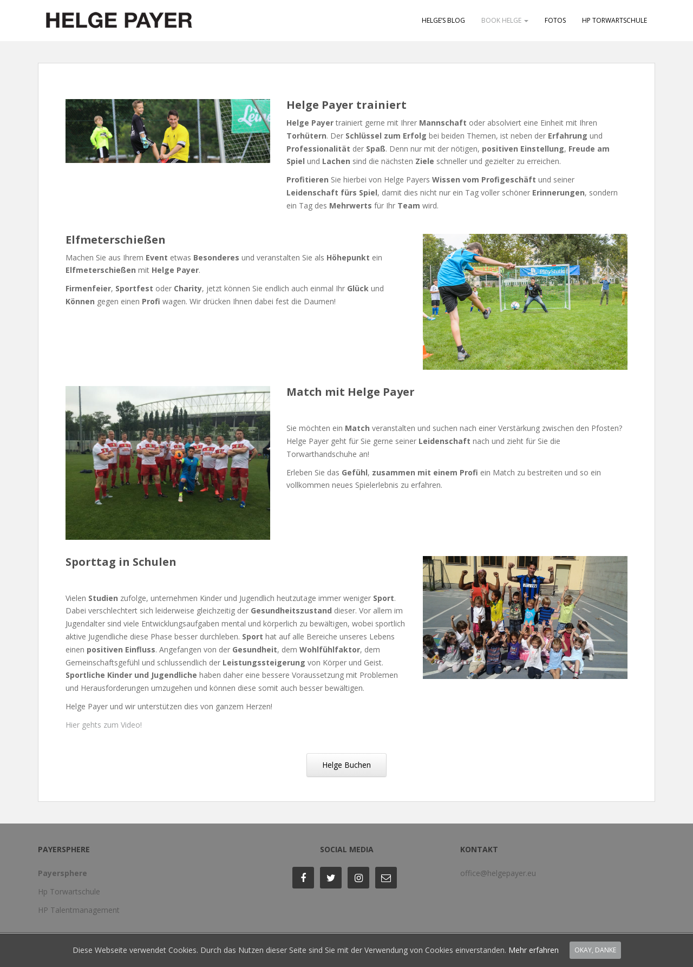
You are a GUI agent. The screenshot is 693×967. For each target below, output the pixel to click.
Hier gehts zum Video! (104, 725)
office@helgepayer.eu (498, 873)
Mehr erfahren (533, 950)
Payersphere (62, 873)
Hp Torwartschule (69, 891)
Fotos (555, 20)
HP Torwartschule (614, 20)
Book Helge (504, 20)
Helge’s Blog (443, 20)
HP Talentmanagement (79, 910)
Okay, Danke (595, 950)
